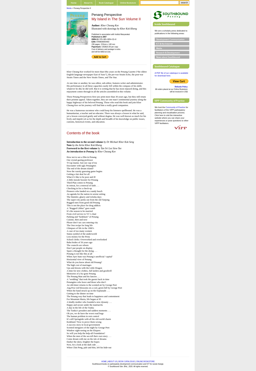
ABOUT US (112, 361)
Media (69, 8)
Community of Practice (175, 107)
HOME (104, 361)
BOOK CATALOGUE (127, 361)
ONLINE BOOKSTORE (145, 361)
